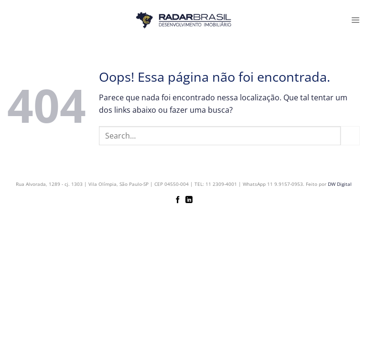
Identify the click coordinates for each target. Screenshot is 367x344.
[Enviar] (350, 135)
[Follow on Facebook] (178, 200)
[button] (355, 20)
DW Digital (340, 184)
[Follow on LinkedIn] (189, 200)
